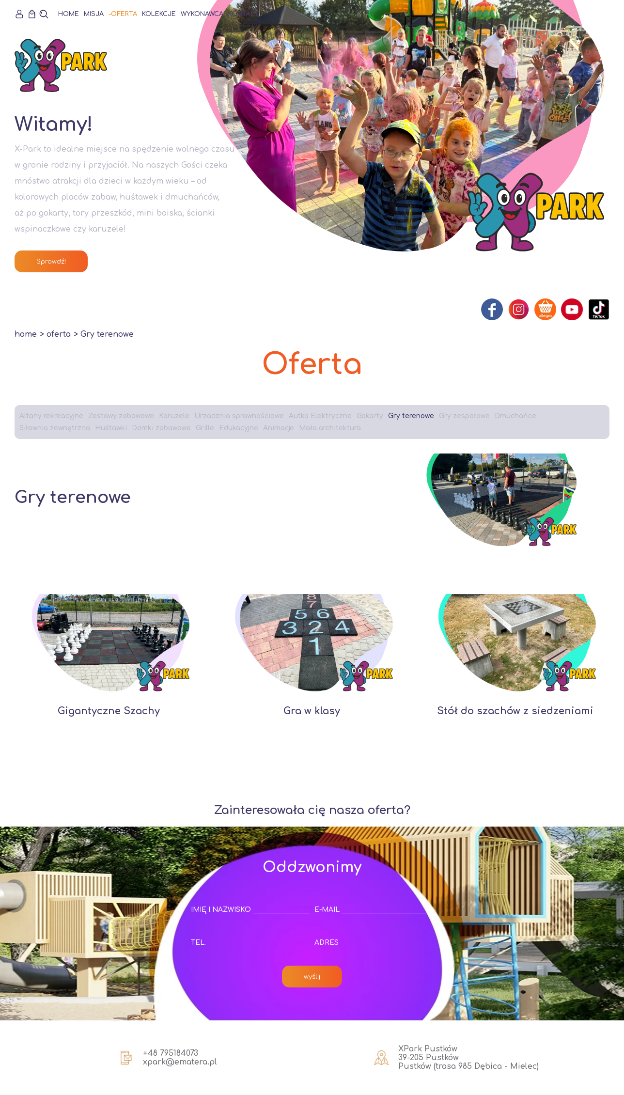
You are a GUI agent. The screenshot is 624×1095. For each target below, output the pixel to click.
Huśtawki (111, 428)
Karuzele (174, 416)
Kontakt (243, 14)
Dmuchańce (515, 416)
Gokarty (370, 416)
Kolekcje (159, 14)
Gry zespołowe (464, 416)
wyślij (312, 976)
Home (68, 14)
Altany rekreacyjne (51, 416)
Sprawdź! (51, 261)
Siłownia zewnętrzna (54, 428)
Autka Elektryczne (320, 416)
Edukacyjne (238, 428)
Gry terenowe (411, 416)
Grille (205, 428)
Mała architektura (330, 428)
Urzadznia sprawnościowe (239, 416)
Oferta (124, 14)
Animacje (278, 428)
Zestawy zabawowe (121, 416)
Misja (94, 14)
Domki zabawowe (161, 428)
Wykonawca (202, 14)
